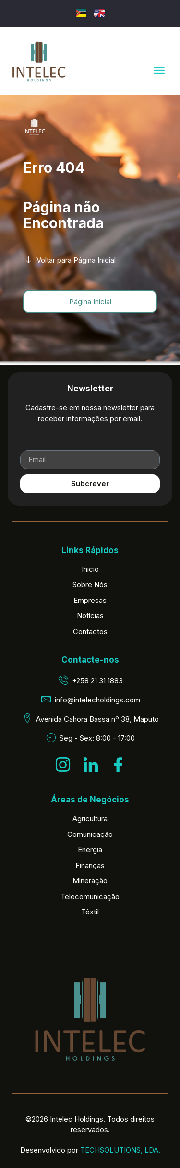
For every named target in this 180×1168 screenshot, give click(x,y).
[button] (159, 70)
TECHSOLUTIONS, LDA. (120, 1150)
